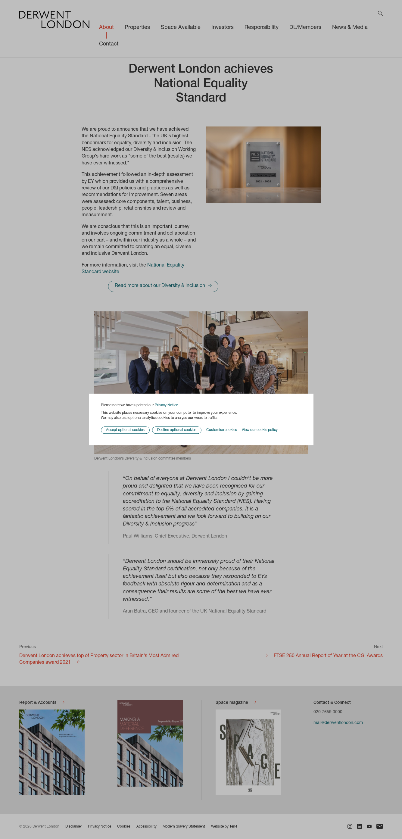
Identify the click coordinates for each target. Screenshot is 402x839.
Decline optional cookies (176, 430)
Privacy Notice (166, 405)
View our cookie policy (260, 430)
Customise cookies (221, 430)
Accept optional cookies (125, 430)
